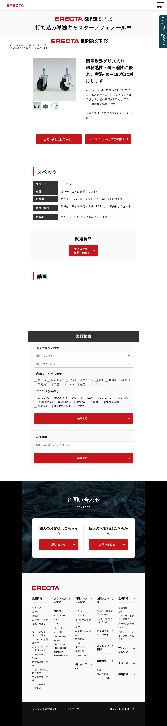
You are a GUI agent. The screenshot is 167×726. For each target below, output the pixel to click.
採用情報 (123, 674)
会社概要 (122, 607)
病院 (99, 380)
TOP (11, 45)
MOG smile (59, 615)
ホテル (40, 380)
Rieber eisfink (109, 401)
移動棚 (35, 616)
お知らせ (101, 670)
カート (35, 611)
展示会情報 (102, 674)
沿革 (120, 611)
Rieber (92, 401)
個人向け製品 (81, 666)
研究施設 (41, 384)
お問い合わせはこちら (57, 139)
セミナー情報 (103, 678)
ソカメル (41, 406)
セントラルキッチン (80, 380)
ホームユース (96, 384)
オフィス (67, 384)
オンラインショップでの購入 (107, 139)
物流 (80, 384)
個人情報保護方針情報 (45, 709)
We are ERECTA (123, 650)
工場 (54, 384)
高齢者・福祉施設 (117, 380)
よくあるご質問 (103, 647)
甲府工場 (123, 663)
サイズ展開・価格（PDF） (82, 250)
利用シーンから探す (81, 600)
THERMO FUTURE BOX (67, 406)
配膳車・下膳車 (40, 620)
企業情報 (123, 598)
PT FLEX (85, 397)
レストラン (55, 380)
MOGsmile (58, 397)
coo (72, 397)
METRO (121, 397)
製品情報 (37, 598)
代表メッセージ (126, 632)
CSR (120, 627)
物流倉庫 (79, 651)
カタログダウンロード (103, 633)
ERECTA (41, 397)
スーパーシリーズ (37, 45)
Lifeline (78, 401)
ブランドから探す (60, 600)
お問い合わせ (57, 544)
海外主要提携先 (126, 623)
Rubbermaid (43, 401)
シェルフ (21, 45)
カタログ (162, 34)
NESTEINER (103, 397)
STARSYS (62, 401)
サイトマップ (72, 709)
